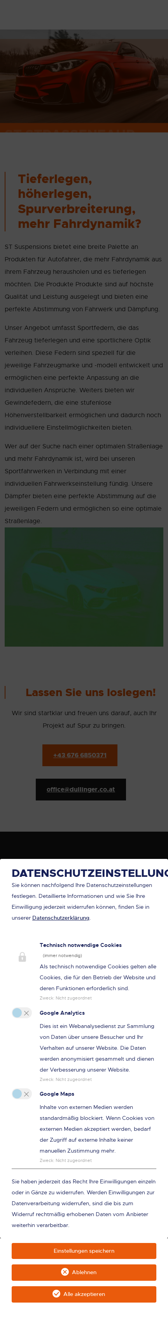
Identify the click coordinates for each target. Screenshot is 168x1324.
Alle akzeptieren (84, 1294)
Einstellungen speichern (84, 1250)
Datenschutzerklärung (60, 917)
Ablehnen (84, 1272)
